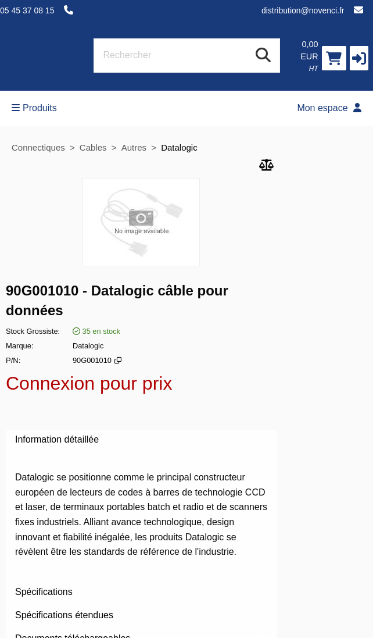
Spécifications (141, 592)
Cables (93, 147)
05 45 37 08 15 (27, 10)
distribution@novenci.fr (303, 10)
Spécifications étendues (141, 615)
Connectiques (38, 147)
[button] (359, 58)
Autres (135, 147)
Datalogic (179, 147)
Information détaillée (141, 439)
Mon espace (329, 108)
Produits (34, 108)
